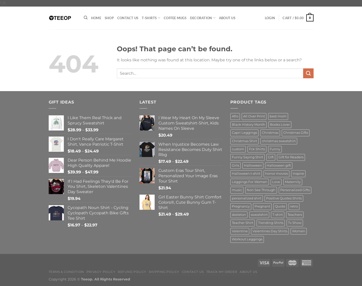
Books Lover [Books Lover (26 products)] (280, 124)
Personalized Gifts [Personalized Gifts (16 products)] (295, 190)
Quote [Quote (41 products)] (280, 206)
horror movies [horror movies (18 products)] (276, 173)
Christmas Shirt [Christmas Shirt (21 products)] (244, 141)
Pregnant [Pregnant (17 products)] (262, 206)
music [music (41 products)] (237, 190)
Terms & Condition (66, 272)
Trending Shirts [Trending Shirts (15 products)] (270, 223)
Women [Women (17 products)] (298, 231)
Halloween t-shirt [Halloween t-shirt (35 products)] (246, 173)
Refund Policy (132, 272)
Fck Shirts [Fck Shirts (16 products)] (257, 149)
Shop (109, 18)
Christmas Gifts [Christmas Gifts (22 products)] (295, 133)
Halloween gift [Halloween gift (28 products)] (279, 165)
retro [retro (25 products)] (294, 206)
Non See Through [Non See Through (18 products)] (261, 190)
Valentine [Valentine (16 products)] (240, 231)
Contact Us (127, 18)
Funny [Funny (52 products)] (275, 149)
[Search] (86, 17)
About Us (227, 18)
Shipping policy (164, 272)
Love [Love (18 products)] (276, 182)
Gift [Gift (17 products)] (271, 157)
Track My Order (221, 272)
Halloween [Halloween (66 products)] (253, 165)
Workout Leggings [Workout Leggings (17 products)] (247, 239)
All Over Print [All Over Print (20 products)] (254, 116)
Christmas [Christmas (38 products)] (270, 133)
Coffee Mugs (175, 18)
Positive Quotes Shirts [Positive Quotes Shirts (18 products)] (284, 198)
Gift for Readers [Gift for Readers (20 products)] (291, 157)
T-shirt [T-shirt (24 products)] (277, 215)
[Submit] (308, 73)
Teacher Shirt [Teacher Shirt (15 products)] (242, 223)
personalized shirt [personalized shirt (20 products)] (246, 198)
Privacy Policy (101, 272)
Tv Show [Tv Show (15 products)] (294, 223)
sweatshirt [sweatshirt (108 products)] (259, 215)
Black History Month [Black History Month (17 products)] (248, 124)
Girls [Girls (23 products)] (235, 165)
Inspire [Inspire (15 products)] (298, 173)
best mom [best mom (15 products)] (278, 116)
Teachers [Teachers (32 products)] (295, 215)
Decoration (202, 17)
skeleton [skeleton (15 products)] (239, 215)
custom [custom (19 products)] (238, 149)
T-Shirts (151, 17)
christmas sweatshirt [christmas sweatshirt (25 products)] (279, 141)
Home (96, 18)
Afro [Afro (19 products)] (235, 116)
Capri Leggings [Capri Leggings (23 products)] (244, 133)
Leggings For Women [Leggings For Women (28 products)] (249, 182)
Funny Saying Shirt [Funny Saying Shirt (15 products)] (247, 157)
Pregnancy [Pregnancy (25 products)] (241, 206)
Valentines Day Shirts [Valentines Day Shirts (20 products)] (270, 231)
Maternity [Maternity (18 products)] (293, 182)
